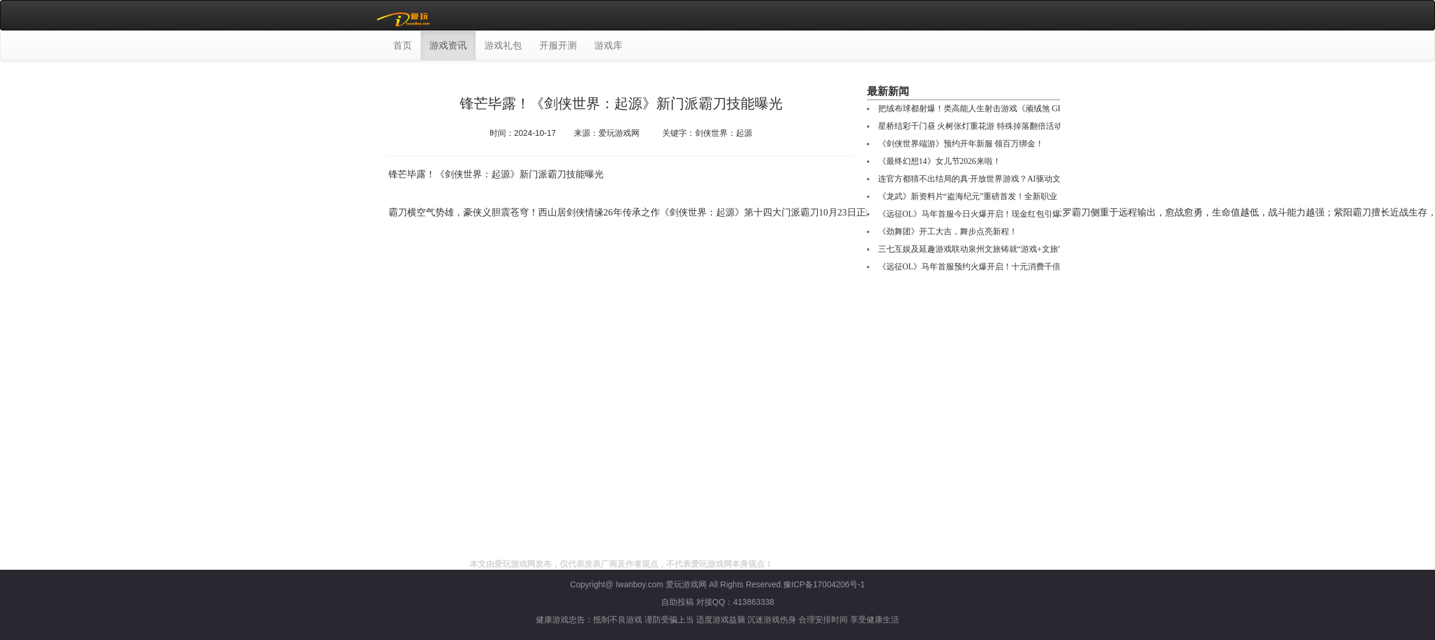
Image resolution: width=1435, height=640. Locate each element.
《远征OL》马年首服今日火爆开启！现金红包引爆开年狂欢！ (990, 214)
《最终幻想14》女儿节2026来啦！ (939, 161)
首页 (402, 45)
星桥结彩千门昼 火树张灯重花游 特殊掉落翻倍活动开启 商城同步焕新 (1004, 126)
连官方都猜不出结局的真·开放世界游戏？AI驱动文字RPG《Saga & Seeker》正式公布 (1030, 178)
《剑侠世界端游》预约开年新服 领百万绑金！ (961, 143)
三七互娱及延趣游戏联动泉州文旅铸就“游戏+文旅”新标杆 (982, 249)
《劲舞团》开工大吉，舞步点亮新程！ (947, 231)
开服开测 (558, 45)
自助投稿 (677, 602)
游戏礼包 (503, 45)
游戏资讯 (448, 45)
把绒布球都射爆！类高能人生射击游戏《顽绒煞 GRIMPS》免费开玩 (1001, 108)
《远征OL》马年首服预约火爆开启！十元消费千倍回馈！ (982, 266)
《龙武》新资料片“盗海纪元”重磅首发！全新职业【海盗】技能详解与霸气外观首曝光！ (1037, 196)
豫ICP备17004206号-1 (824, 584)
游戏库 (608, 45)
